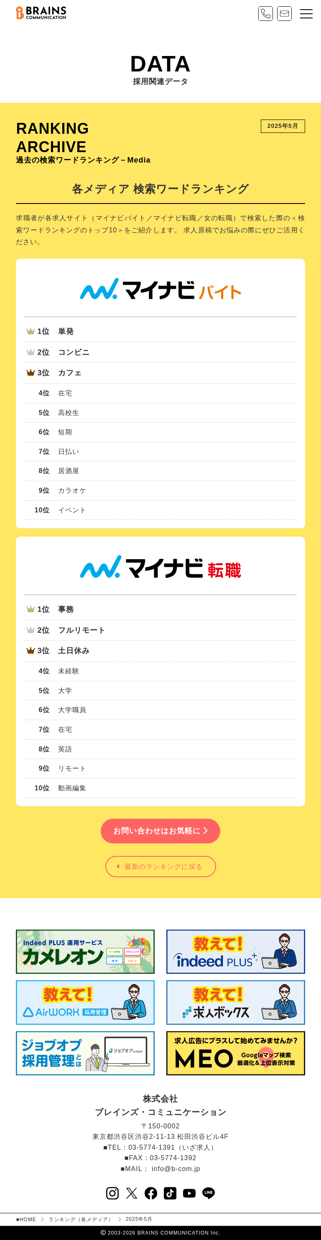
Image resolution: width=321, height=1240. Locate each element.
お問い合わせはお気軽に (160, 831)
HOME (28, 1219)
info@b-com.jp (176, 1168)
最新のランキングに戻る (160, 866)
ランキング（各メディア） (81, 1219)
